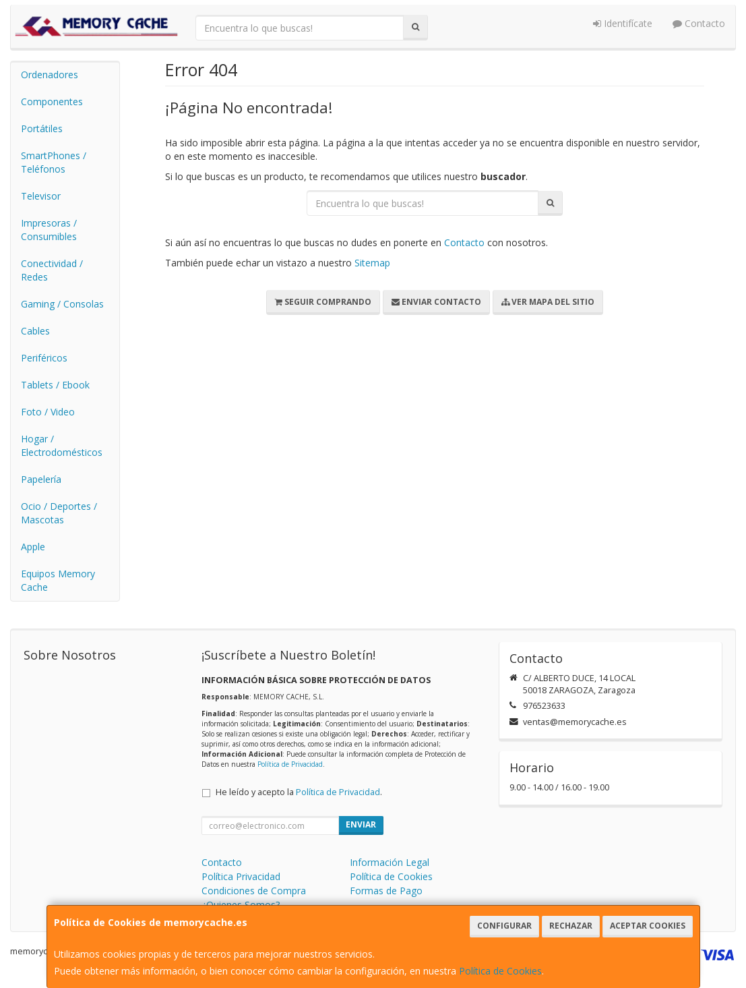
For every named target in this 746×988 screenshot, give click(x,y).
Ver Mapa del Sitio (547, 302)
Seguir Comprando (323, 302)
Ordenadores (49, 74)
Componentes (52, 101)
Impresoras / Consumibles (49, 229)
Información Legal (389, 862)
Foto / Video (48, 411)
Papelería (41, 479)
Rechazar (570, 925)
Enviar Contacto (436, 302)
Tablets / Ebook (55, 384)
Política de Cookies (500, 970)
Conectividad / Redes (52, 270)
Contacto (699, 23)
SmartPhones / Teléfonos (53, 162)
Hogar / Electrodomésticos (61, 445)
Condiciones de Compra (253, 890)
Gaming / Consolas (62, 303)
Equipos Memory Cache (58, 580)
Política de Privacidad (290, 764)
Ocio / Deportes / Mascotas (59, 513)
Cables (35, 330)
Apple (33, 546)
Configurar (504, 925)
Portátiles (42, 128)
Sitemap (372, 262)
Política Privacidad (240, 876)
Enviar (361, 824)
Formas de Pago (386, 890)
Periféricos (44, 357)
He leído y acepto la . (299, 792)
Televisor (41, 196)
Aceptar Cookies (647, 925)
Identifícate (622, 23)
